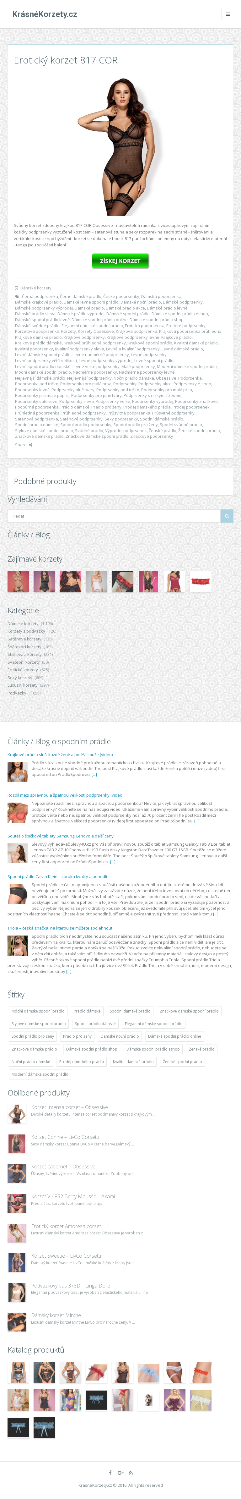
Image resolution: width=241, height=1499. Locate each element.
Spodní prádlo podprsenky (85, 424)
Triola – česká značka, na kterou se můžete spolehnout (60, 928)
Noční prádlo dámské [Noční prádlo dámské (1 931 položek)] (31, 1061)
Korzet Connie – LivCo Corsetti (65, 1137)
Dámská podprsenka (161, 296)
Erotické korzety (23, 670)
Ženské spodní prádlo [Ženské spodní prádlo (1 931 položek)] (182, 1061)
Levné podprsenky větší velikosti (46, 360)
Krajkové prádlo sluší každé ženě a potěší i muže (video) (60, 754)
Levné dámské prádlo (182, 349)
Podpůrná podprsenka (37, 407)
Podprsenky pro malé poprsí (42, 395)
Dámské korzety (35, 288)
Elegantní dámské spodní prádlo (92, 325)
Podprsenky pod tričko (117, 390)
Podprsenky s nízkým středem (152, 395)
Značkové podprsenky (151, 436)
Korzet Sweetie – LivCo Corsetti (66, 1255)
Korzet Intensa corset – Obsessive (69, 1107)
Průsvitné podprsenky (173, 413)
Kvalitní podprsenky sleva (79, 349)
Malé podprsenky (138, 366)
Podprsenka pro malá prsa (85, 384)
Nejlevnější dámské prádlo (40, 378)
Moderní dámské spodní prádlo (187, 366)
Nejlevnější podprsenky (89, 378)
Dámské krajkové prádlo (38, 302)
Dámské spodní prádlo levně (42, 319)
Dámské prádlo (89, 308)
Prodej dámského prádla (147, 407)
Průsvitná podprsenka (129, 413)
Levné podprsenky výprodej (105, 360)
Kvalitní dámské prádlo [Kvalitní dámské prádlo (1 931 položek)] (133, 1061)
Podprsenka (190, 378)
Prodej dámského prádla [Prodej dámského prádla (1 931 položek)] (81, 1061)
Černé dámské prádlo (80, 296)
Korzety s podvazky (26, 631)
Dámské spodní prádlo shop (157, 319)
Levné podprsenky (149, 354)
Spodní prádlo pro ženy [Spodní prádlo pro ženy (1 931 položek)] (33, 1036)
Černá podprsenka (40, 296)
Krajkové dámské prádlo (38, 337)
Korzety (68, 331)
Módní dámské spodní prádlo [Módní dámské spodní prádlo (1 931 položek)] (38, 1011)
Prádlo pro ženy (106, 407)
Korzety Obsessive (96, 331)
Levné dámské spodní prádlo (43, 354)
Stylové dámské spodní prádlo (44, 430)
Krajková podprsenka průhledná (190, 331)
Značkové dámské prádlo (39, 436)
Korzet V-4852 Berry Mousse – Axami (73, 1196)
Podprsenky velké (113, 401)
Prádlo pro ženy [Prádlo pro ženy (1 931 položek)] (77, 1036)
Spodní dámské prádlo (161, 419)
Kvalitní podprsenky (34, 349)
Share (23, 445)
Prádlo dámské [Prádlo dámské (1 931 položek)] (87, 1011)
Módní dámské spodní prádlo (43, 372)
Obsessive (166, 378)
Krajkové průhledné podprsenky (95, 343)
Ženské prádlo (162, 430)
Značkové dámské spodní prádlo (97, 436)
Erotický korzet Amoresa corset (66, 1226)
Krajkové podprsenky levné (133, 337)
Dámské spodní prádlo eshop (180, 313)
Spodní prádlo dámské (36, 424)
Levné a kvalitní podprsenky (133, 349)
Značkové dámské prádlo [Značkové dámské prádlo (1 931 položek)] (34, 1049)
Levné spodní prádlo (154, 360)
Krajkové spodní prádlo (150, 343)
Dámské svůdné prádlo (37, 325)
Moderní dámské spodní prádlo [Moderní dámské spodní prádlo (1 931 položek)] (40, 1074)
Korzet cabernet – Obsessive (63, 1166)
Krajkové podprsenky (84, 337)
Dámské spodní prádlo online (100, 319)
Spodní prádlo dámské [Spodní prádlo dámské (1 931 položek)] (95, 1023)
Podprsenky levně (32, 390)
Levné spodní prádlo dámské (43, 366)
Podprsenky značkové (196, 401)
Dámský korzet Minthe (56, 1315)
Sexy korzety (20, 677)
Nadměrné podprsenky (95, 372)
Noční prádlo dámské (134, 378)
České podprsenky (121, 296)
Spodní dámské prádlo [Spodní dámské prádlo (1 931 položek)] (130, 1011)
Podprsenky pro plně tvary (96, 395)
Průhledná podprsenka (37, 413)
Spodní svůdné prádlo (181, 424)
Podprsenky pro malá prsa (166, 390)
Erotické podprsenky (186, 325)
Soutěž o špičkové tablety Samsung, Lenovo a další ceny (61, 836)
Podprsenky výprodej (152, 401)
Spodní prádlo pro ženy (135, 424)
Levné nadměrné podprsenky (100, 354)
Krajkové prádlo (176, 337)
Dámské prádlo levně (167, 308)
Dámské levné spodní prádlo (91, 302)
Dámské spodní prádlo (128, 313)
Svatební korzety (24, 662)
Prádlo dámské (75, 407)
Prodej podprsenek (191, 407)
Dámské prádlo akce (125, 308)
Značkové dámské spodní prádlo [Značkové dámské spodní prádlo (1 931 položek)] (189, 1011)
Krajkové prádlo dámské (38, 343)
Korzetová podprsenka (37, 331)
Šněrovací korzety (24, 647)
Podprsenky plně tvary (72, 390)
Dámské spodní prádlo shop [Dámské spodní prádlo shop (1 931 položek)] (91, 1049)
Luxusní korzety (23, 685)
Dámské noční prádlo (140, 302)
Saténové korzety (24, 639)
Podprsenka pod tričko (36, 384)
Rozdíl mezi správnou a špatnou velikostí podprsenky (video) (65, 795)
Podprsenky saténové (36, 401)
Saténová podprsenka (36, 419)
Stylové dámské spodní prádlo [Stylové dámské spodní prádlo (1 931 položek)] (39, 1023)
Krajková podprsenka (136, 331)
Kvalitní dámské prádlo (196, 343)
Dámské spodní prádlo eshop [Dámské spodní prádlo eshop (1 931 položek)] (153, 1049)
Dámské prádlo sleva (35, 313)
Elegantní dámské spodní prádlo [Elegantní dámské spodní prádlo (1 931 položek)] (154, 1023)
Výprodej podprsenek (126, 430)
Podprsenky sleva (76, 401)
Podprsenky (125, 384)
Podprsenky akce (155, 384)
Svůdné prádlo (89, 430)
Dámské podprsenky (183, 302)
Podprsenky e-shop (192, 384)
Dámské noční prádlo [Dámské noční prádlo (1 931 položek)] (120, 1036)
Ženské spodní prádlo (199, 430)
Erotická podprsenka (144, 325)
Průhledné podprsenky (84, 413)
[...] (94, 774)
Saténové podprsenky (81, 419)
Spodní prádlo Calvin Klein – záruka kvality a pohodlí (57, 876)
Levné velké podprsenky (96, 366)
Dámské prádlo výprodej (80, 313)
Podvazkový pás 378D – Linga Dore (70, 1285)
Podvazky (17, 693)
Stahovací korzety (25, 654)
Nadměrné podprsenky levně (146, 372)
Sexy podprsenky (121, 419)
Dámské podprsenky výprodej (44, 308)
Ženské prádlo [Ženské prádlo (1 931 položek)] (202, 1049)
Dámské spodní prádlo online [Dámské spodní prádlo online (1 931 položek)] (174, 1036)
